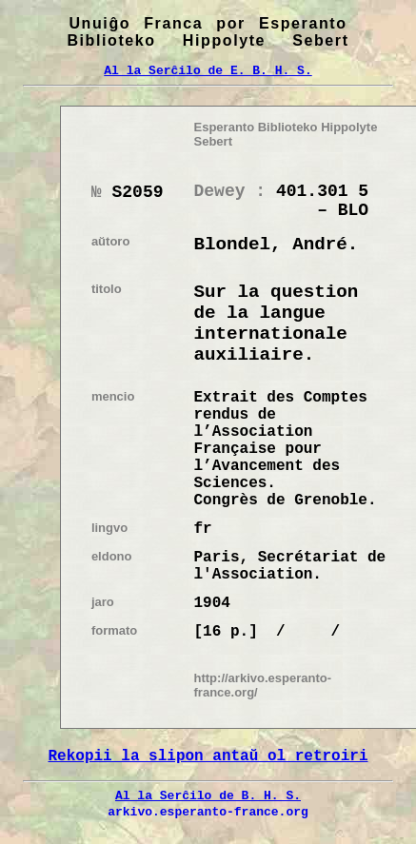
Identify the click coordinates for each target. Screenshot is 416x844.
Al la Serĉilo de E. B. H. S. (207, 70)
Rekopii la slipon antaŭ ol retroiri (207, 756)
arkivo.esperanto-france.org (208, 811)
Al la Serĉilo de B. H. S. (208, 795)
